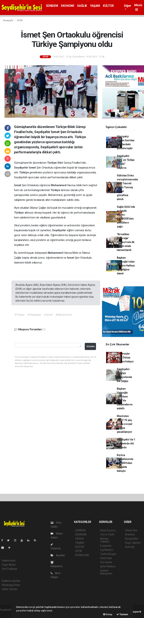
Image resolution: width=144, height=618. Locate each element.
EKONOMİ (67, 6)
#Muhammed (64, 314)
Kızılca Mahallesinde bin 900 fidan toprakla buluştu (125, 463)
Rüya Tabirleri (133, 542)
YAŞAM (95, 6)
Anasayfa (8, 20)
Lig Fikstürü (106, 549)
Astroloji (129, 546)
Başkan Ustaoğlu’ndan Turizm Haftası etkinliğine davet (126, 265)
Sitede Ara (131, 530)
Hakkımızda (8, 560)
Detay (107, 614)
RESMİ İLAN (82, 555)
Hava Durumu (108, 530)
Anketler (130, 534)
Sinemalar (106, 558)
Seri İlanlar (106, 562)
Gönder (90, 346)
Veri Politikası (9, 568)
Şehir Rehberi (108, 566)
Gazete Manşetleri (106, 572)
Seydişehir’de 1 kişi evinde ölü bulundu (126, 443)
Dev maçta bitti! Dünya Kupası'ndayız (125, 357)
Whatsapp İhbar (11, 584)
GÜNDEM (52, 6)
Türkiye (52, 162)
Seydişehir (21, 167)
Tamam (122, 614)
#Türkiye (19, 314)
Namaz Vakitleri (104, 540)
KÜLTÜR (108, 6)
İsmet (33, 167)
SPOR (20, 20)
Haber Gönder (10, 589)
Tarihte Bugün (108, 554)
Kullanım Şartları (11, 580)
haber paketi (7, 613)
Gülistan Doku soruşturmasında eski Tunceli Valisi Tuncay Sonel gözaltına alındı (127, 187)
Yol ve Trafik (107, 534)
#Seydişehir (34, 314)
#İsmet (48, 314)
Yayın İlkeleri (9, 564)
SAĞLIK (82, 6)
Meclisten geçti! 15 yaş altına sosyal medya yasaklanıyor (124, 424)
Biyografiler (131, 538)
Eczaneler (106, 545)
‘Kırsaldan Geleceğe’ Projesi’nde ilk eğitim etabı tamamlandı (125, 242)
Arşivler (58, 555)
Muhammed (59, 185)
